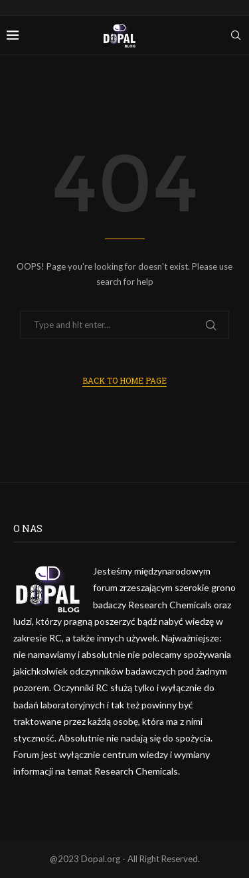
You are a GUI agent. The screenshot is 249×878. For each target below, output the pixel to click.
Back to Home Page (124, 380)
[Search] (235, 35)
